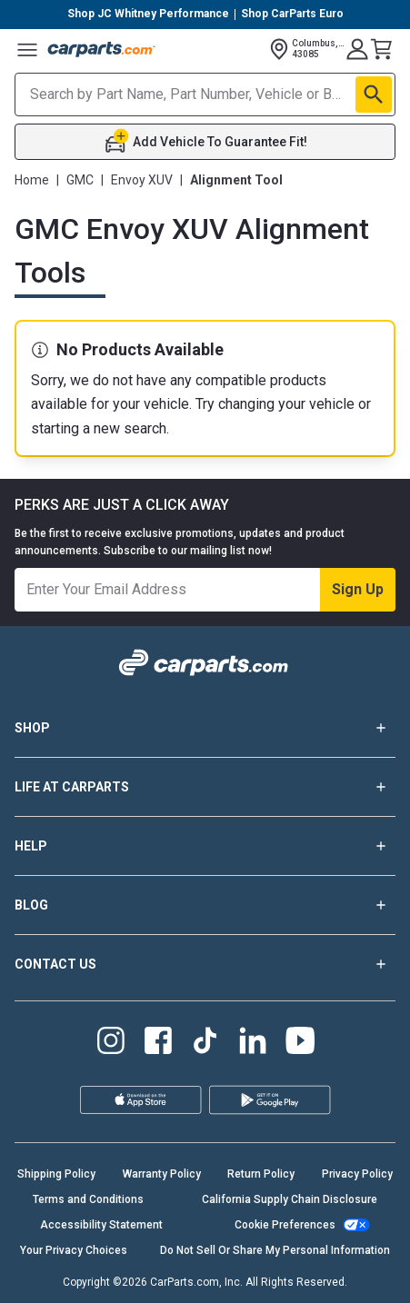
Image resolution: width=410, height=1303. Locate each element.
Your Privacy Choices (73, 1250)
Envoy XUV (142, 180)
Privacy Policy (357, 1174)
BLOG (205, 905)
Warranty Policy (162, 1174)
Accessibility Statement (101, 1224)
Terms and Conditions (88, 1199)
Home (32, 180)
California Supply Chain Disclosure (289, 1199)
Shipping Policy (56, 1174)
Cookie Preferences (285, 1224)
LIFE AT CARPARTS (205, 786)
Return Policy (261, 1174)
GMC (80, 180)
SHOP (205, 727)
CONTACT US (205, 964)
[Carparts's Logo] (101, 49)
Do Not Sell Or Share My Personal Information (275, 1250)
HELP (205, 845)
